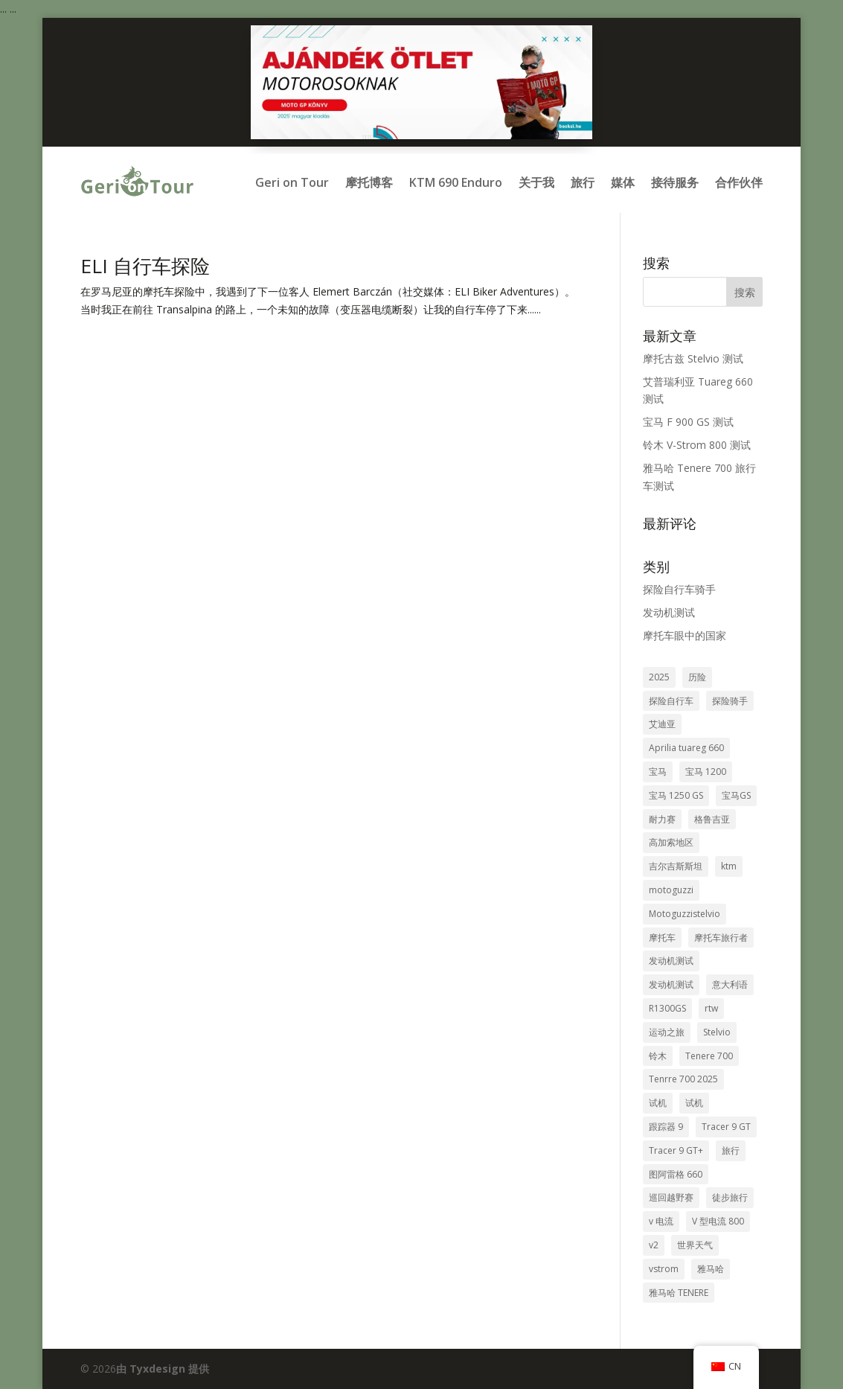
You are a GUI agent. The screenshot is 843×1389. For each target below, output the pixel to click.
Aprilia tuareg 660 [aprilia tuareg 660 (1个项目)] (686, 747)
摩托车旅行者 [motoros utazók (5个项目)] (721, 937)
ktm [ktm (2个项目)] (729, 866)
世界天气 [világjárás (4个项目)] (695, 1245)
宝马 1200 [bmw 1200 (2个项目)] (705, 771)
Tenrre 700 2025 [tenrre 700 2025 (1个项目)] (683, 1079)
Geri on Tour (292, 182)
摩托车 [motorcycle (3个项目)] (662, 937)
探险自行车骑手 (679, 589)
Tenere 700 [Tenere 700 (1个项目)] (709, 1056)
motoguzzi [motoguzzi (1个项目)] (671, 890)
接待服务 (675, 182)
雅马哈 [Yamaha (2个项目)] (710, 1268)
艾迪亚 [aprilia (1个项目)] (662, 724)
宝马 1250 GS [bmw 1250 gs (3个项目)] (676, 795)
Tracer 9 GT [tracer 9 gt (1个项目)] (726, 1126)
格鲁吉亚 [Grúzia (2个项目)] (712, 819)
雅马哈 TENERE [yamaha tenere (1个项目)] (678, 1292)
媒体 (623, 182)
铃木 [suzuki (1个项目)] (658, 1056)
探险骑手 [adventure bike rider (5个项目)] (730, 700)
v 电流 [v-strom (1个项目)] (661, 1221)
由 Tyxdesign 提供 (162, 1368)
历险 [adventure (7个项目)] (697, 677)
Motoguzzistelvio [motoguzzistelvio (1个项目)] (684, 913)
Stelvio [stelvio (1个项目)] (717, 1032)
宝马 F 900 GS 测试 (688, 422)
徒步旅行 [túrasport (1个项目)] (730, 1197)
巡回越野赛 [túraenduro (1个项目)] (671, 1197)
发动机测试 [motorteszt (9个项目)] (671, 960)
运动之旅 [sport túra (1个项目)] (667, 1032)
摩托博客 (369, 182)
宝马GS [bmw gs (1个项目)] (736, 795)
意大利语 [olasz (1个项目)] (730, 984)
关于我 (536, 182)
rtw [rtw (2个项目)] (711, 1008)
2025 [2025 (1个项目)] (659, 677)
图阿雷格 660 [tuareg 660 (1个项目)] (675, 1174)
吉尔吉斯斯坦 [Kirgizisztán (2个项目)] (675, 866)
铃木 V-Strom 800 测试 (697, 445)
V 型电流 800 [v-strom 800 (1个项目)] (718, 1221)
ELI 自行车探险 (145, 265)
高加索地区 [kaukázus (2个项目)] (671, 842)
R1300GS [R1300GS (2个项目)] (667, 1008)
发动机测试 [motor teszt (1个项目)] (671, 984)
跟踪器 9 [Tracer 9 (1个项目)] (666, 1126)
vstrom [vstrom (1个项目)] (664, 1268)
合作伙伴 (739, 182)
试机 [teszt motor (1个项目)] (694, 1102)
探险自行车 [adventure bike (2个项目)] (671, 700)
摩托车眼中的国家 (684, 635)
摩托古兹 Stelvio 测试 (693, 358)
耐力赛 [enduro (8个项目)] (662, 819)
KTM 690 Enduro (455, 182)
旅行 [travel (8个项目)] (731, 1150)
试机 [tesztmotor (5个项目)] (658, 1102)
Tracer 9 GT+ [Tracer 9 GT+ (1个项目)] (676, 1150)
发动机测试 (669, 612)
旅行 (582, 182)
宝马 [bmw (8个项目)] (658, 771)
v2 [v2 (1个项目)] (653, 1245)
